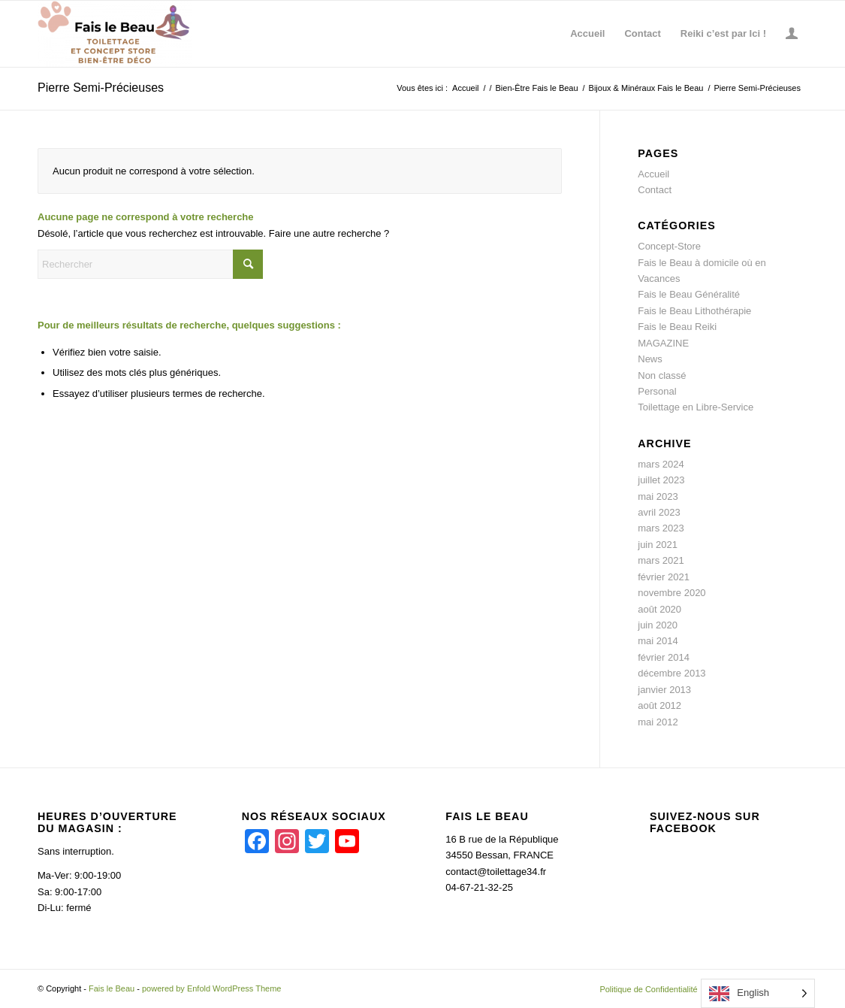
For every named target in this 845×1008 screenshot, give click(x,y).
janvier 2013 (664, 689)
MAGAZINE (663, 343)
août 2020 (659, 609)
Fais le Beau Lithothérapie (694, 310)
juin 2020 (658, 625)
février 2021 (664, 577)
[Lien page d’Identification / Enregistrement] (791, 34)
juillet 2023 (661, 480)
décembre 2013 (671, 673)
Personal (657, 391)
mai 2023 (658, 496)
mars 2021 (661, 560)
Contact (654, 189)
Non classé (662, 375)
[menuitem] (587, 34)
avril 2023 (659, 512)
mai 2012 (658, 722)
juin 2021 (658, 544)
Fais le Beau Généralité (689, 294)
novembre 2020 (671, 592)
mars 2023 (661, 528)
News (650, 359)
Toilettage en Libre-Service (695, 407)
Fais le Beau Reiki (677, 326)
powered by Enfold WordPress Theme (211, 988)
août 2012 (659, 705)
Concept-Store (669, 246)
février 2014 (664, 657)
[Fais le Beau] (115, 34)
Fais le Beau (111, 988)
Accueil (653, 174)
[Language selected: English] (758, 993)
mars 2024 (661, 464)
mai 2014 (658, 640)
